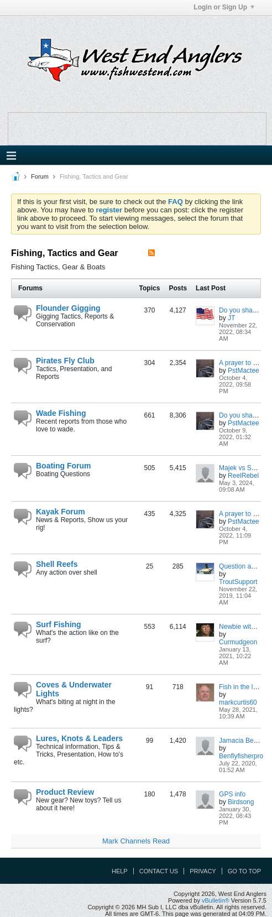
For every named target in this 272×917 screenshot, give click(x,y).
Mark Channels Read (136, 841)
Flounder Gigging (68, 308)
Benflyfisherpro (241, 756)
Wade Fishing (61, 413)
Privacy (203, 871)
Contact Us (159, 871)
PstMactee (243, 370)
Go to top (244, 871)
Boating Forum (63, 465)
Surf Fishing (58, 624)
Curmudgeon (238, 642)
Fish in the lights (243, 687)
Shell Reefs (56, 564)
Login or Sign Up (223, 7)
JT (231, 318)
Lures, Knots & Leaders (79, 738)
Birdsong (241, 802)
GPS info (232, 794)
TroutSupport (238, 582)
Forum (40, 176)
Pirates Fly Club (65, 360)
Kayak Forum (60, 511)
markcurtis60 (238, 702)
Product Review (65, 792)
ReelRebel (243, 476)
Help (120, 871)
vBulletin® (215, 900)
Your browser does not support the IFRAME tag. (137, 128)
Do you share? (240, 310)
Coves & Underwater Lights (74, 689)
